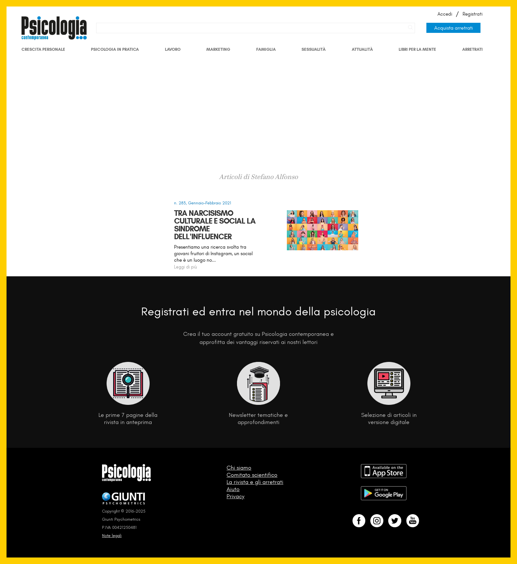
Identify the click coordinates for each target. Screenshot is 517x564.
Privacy (235, 496)
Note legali (112, 535)
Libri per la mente (417, 49)
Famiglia (266, 49)
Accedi (444, 14)
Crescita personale (43, 49)
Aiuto (233, 489)
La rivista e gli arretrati (255, 482)
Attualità (362, 49)
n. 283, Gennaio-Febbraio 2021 (202, 202)
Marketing (218, 49)
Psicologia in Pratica (115, 49)
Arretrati (472, 49)
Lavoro (173, 49)
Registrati (472, 14)
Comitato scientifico (252, 474)
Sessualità (314, 49)
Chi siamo (239, 467)
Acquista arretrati (453, 28)
